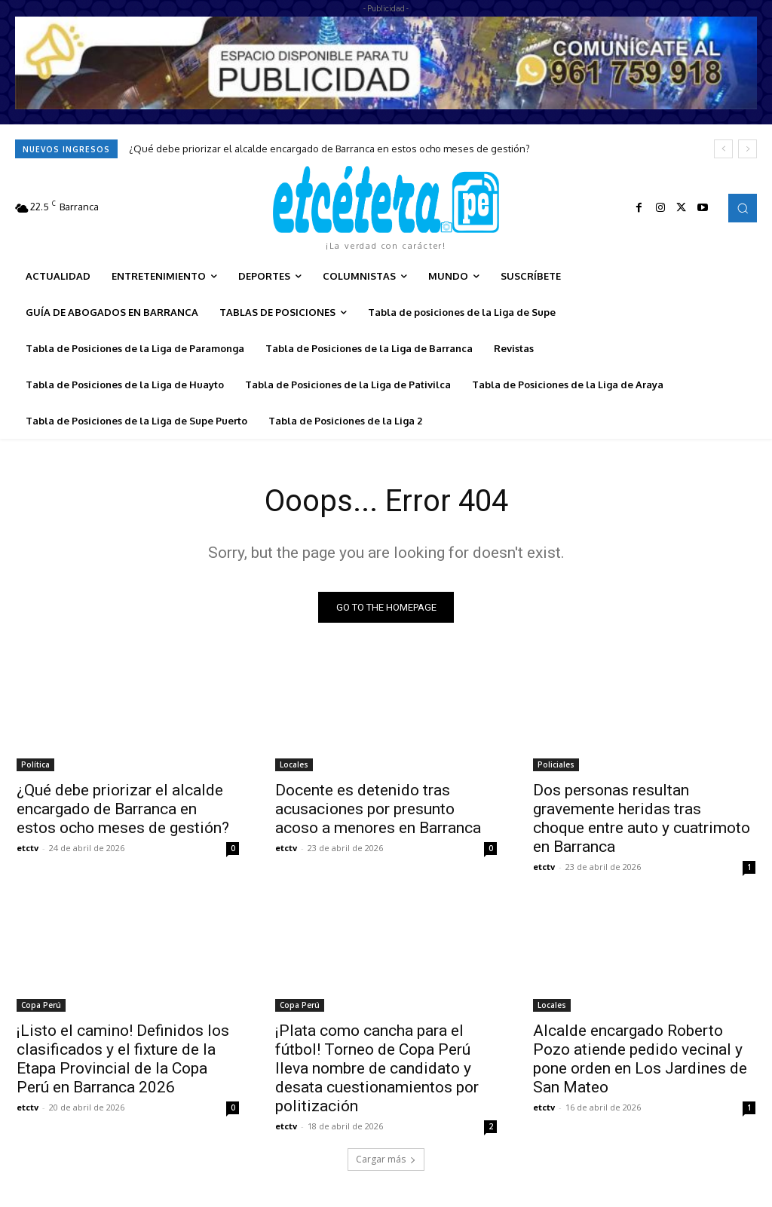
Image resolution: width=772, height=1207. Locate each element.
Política (35, 764)
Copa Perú (41, 1005)
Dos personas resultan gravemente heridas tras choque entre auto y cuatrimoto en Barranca (641, 818)
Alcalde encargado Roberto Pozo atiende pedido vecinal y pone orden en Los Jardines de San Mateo (640, 1059)
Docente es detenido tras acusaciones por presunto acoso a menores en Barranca (378, 809)
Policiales (556, 764)
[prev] (723, 148)
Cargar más (386, 1159)
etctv (27, 847)
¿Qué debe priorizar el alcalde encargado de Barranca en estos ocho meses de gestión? (329, 148)
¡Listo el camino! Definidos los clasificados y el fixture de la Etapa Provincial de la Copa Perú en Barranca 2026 (123, 1059)
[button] (742, 208)
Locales (294, 764)
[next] (747, 148)
